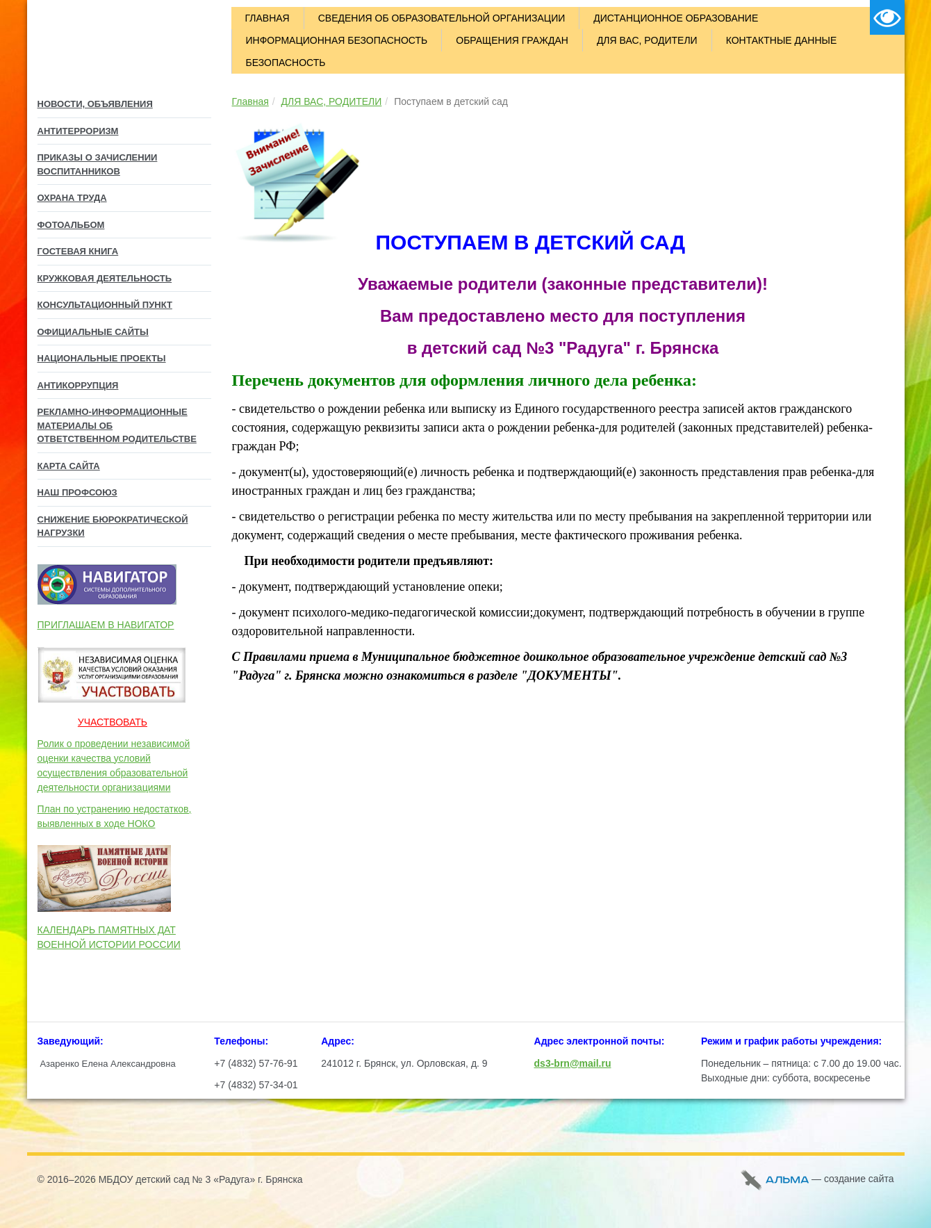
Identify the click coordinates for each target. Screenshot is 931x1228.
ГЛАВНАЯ (267, 18)
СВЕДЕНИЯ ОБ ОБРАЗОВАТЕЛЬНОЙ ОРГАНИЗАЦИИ (442, 18)
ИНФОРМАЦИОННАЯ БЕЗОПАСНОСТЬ (337, 40)
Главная (250, 101)
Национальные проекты (102, 358)
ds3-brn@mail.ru (572, 1063)
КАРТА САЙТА (69, 466)
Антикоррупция (78, 385)
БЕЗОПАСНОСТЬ (286, 62)
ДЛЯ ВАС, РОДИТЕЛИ (647, 40)
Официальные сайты (93, 332)
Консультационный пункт (105, 305)
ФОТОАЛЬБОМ (71, 225)
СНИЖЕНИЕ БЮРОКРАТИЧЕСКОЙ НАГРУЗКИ (113, 526)
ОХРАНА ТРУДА (72, 198)
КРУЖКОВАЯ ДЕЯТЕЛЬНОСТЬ (105, 278)
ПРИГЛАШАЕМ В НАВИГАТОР (106, 624)
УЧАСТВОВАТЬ (112, 722)
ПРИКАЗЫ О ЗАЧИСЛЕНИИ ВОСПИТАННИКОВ (98, 164)
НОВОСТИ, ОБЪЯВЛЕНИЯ (95, 104)
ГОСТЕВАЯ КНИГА (78, 251)
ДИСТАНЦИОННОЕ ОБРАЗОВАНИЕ (675, 18)
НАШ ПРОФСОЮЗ (77, 492)
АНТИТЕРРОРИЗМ (78, 131)
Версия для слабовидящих (887, 17)
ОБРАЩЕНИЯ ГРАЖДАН (512, 40)
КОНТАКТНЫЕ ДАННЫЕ (781, 40)
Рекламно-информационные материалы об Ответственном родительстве (117, 425)
